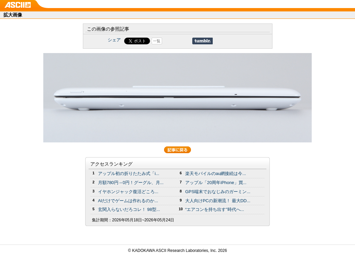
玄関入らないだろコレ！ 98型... (129, 209)
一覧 (156, 41)
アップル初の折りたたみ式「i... (128, 173)
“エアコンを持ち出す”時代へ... (214, 209)
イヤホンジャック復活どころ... (128, 191)
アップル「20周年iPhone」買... (215, 182)
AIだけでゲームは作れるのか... (128, 200)
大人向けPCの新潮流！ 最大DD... (217, 200)
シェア (114, 39)
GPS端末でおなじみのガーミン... (217, 191)
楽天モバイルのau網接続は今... (215, 173)
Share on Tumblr (202, 41)
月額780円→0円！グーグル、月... (130, 182)
